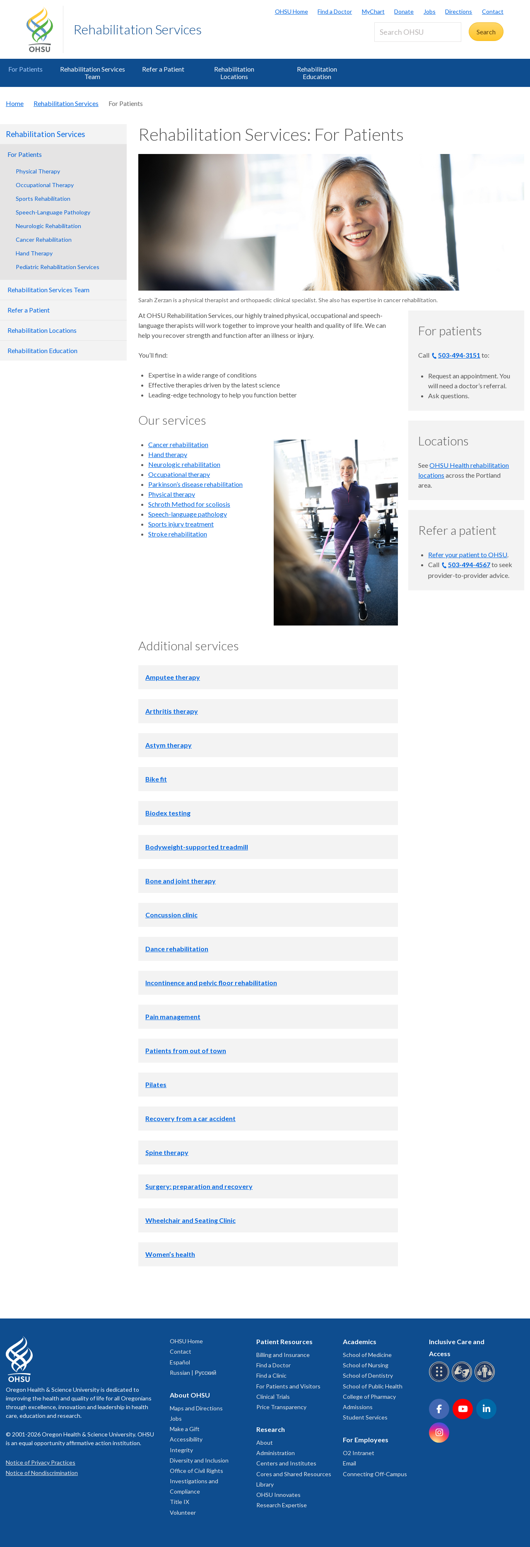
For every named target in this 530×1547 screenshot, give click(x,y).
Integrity (181, 1449)
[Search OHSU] (417, 32)
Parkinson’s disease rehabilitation (195, 484)
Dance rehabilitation (176, 949)
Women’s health (170, 1254)
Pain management (172, 1016)
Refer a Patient (163, 69)
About (264, 1442)
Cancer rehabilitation (178, 444)
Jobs (430, 11)
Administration (275, 1452)
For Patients (25, 69)
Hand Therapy (34, 253)
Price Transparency (281, 1406)
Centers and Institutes (286, 1463)
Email (349, 1463)
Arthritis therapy (171, 711)
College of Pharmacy (369, 1396)
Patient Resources (284, 1341)
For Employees (365, 1440)
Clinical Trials (273, 1396)
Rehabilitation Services (137, 29)
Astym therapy (168, 745)
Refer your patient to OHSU (467, 554)
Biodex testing (167, 813)
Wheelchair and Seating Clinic (190, 1220)
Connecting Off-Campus (375, 1473)
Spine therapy (166, 1152)
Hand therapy (167, 454)
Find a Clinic (271, 1375)
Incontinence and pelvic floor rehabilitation (211, 982)
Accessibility (186, 1439)
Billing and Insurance (283, 1354)
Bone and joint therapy (180, 881)
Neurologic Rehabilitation (48, 225)
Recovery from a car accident (190, 1118)
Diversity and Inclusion (199, 1460)
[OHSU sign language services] (463, 1380)
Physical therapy (171, 494)
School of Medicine (367, 1354)
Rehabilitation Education (317, 72)
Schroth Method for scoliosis (189, 504)
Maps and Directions (196, 1408)
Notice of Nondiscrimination (42, 1472)
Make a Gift (185, 1428)
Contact (493, 11)
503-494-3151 (459, 355)
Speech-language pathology (187, 514)
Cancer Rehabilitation (44, 239)
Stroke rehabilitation (177, 534)
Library (265, 1484)
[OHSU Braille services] (440, 1380)
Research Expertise (281, 1505)
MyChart (373, 11)
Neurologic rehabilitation (184, 464)
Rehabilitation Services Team (92, 72)
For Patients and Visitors (288, 1386)
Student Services (365, 1417)
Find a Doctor (335, 11)
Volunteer (183, 1512)
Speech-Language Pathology (53, 212)
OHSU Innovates (278, 1494)
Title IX (179, 1501)
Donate (404, 11)
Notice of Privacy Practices (40, 1462)
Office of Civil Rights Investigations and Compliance (196, 1481)
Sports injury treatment (181, 524)
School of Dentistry (368, 1375)
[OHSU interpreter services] (486, 1380)
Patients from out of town (185, 1050)
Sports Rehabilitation (43, 198)
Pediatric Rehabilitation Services (57, 266)
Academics (359, 1341)
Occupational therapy (179, 474)
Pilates (155, 1084)
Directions (458, 11)
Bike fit (156, 779)
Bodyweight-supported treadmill (196, 847)
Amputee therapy (172, 677)
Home (15, 103)
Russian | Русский (193, 1372)
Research (270, 1429)
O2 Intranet (358, 1452)
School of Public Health (372, 1386)
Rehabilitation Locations (234, 72)
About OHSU (190, 1395)
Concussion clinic (171, 915)
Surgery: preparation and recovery (199, 1186)
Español (180, 1362)
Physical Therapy (38, 171)
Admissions (358, 1406)
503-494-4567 (469, 564)
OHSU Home (291, 11)
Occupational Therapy (45, 184)
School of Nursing (365, 1365)
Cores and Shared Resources (293, 1473)
